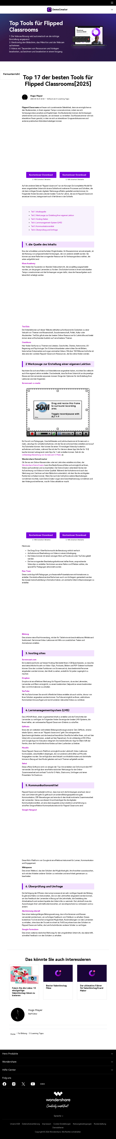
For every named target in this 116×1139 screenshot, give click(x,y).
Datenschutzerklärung (31, 1124)
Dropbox (26, 678)
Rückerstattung (100, 1124)
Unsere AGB (15, 1124)
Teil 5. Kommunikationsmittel (42, 226)
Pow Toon (26, 571)
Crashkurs (26, 342)
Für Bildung (22, 1033)
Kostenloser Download (41, 175)
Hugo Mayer (36, 96)
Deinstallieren (58, 1128)
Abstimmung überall (31, 911)
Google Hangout (29, 810)
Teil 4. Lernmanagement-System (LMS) (46, 223)
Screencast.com (29, 660)
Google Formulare (30, 929)
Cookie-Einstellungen (62, 1124)
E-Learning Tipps (62, 99)
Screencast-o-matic (31, 383)
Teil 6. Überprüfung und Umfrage (44, 230)
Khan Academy (28, 263)
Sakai (24, 763)
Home (12, 1034)
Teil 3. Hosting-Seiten (39, 219)
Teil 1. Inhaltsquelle (38, 212)
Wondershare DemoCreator (33, 465)
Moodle (25, 748)
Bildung (25, 634)
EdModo (25, 727)
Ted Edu (25, 327)
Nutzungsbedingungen (82, 1124)
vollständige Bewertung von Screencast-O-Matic (41, 455)
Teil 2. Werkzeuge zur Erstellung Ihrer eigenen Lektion (52, 215)
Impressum (46, 1124)
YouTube (25, 691)
